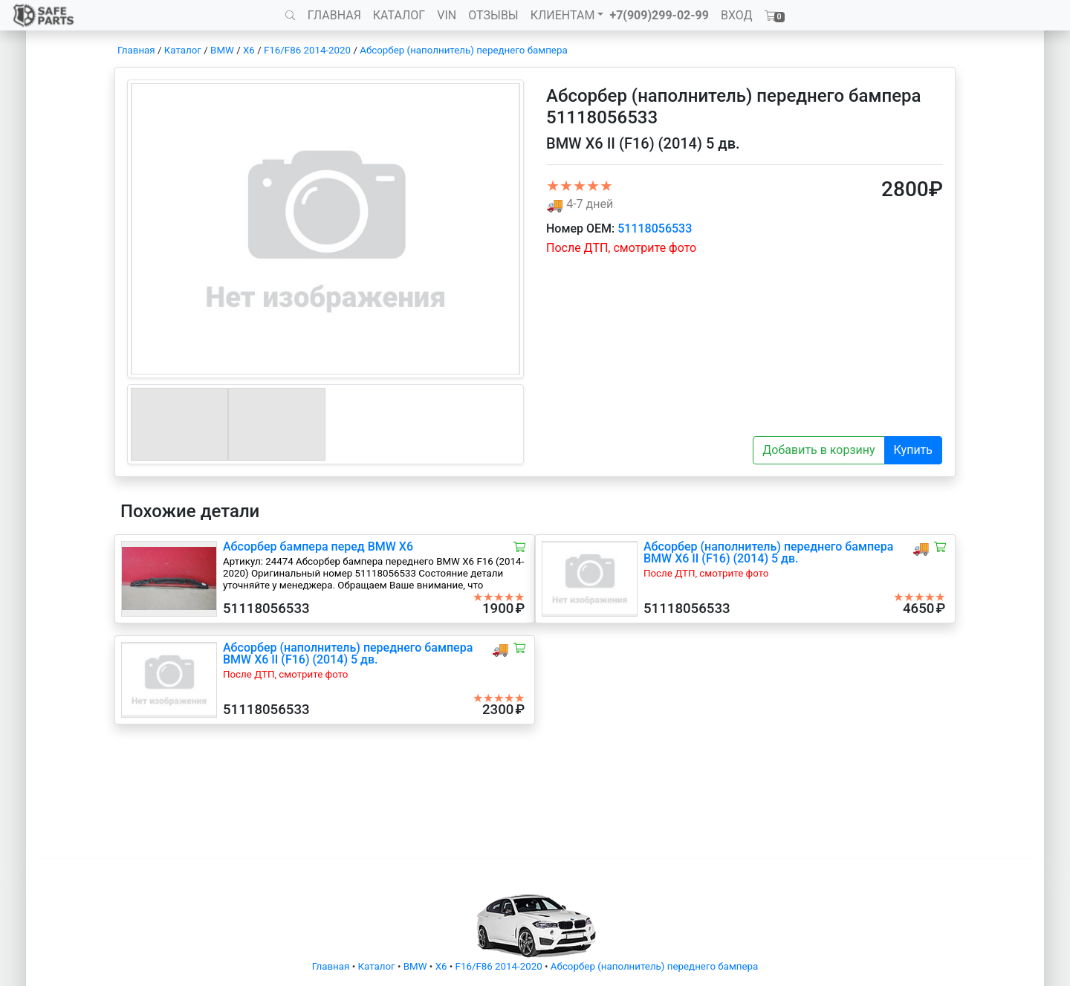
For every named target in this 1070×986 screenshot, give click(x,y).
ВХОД (737, 15)
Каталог (182, 50)
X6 (249, 50)
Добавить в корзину (818, 450)
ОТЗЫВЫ (493, 15)
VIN (446, 15)
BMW (222, 50)
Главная (136, 50)
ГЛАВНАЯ (334, 15)
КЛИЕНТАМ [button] (563, 15)
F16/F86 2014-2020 (307, 50)
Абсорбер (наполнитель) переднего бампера (463, 50)
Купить (913, 450)
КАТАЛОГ (399, 15)
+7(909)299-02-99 (659, 15)
